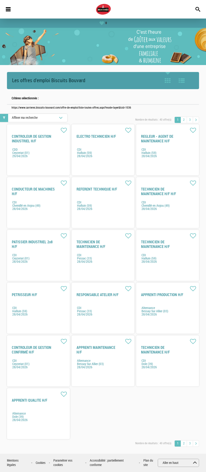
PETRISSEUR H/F (24, 295)
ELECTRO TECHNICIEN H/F (96, 136)
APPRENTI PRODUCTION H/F (162, 295)
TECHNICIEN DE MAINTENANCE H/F (91, 244)
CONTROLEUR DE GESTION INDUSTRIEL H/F (31, 138)
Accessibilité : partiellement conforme (107, 463)
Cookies (40, 463)
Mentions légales (13, 463)
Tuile (167, 80)
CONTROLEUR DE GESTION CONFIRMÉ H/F (31, 349)
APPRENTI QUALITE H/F (29, 400)
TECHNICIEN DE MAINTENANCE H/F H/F (158, 191)
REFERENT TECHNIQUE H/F (97, 189)
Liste (181, 80)
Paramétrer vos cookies (62, 463)
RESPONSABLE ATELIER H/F (98, 295)
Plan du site (148, 463)
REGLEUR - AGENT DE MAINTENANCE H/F (157, 138)
